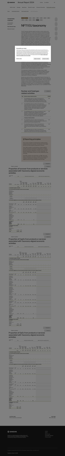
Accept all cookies (46, 58)
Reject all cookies (37, 58)
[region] (33, 54)
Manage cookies (19, 58)
